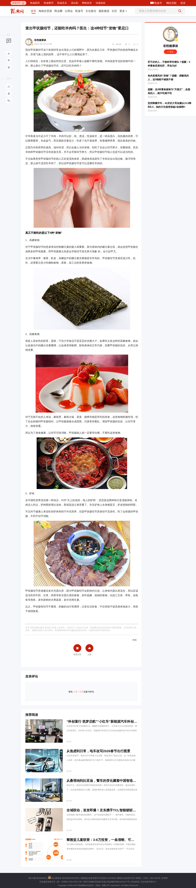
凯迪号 (158, 3)
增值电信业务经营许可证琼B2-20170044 (98, 878)
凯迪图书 (48, 3)
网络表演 (87, 3)
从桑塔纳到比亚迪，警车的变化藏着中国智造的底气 (104, 781)
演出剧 (74, 3)
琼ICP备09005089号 (37, 878)
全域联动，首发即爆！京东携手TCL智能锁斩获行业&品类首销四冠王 (117, 810)
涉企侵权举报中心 (148, 882)
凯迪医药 (35, 3)
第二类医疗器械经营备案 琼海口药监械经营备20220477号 (104, 882)
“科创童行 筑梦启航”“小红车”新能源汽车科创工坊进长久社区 (111, 721)
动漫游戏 (100, 3)
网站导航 (171, 3)
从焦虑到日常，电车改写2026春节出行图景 (98, 751)
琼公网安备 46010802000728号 (63, 878)
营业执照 (135, 882)
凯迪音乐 (62, 3)
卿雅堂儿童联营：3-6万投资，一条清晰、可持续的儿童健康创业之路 (117, 840)
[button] (18, 3)
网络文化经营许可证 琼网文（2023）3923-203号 (138, 878)
